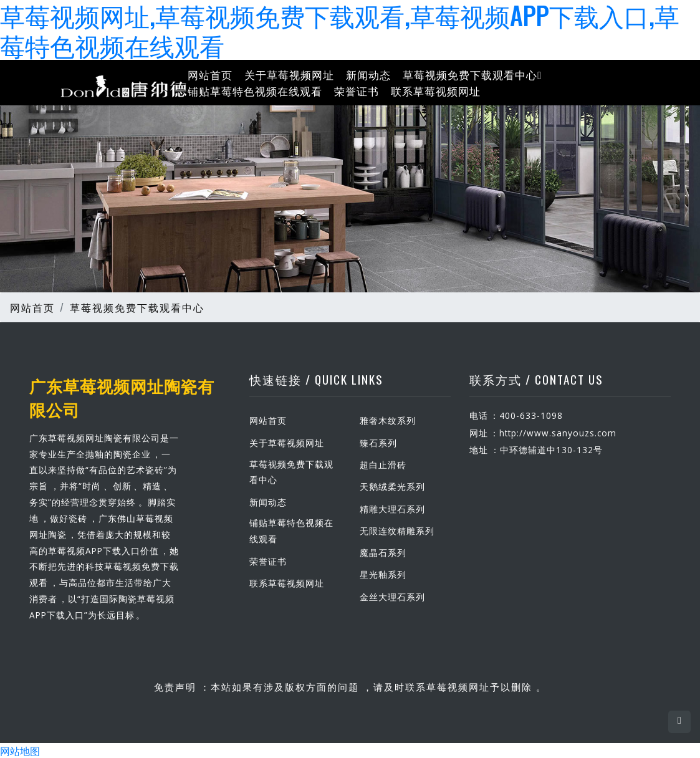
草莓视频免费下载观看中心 (472, 74)
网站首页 (210, 74)
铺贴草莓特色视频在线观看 (255, 90)
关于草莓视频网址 (289, 74)
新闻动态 (368, 74)
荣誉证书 (356, 90)
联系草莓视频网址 (436, 90)
